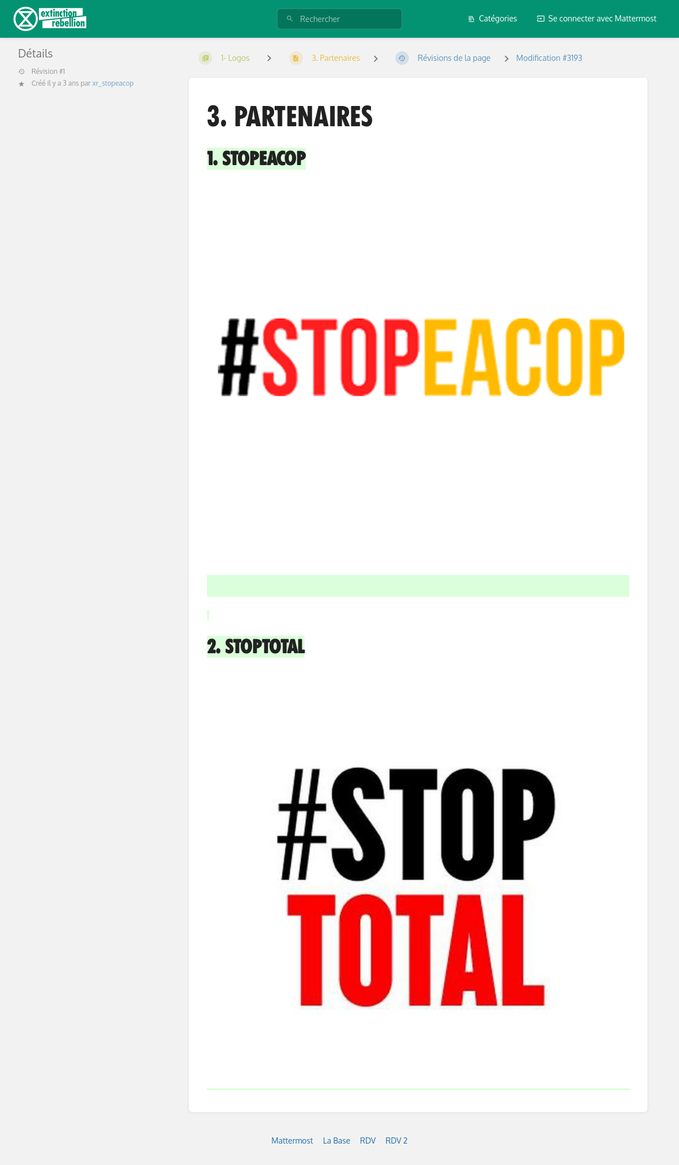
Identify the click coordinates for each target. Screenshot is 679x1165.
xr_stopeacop (113, 83)
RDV (368, 1140)
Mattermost (292, 1140)
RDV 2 (397, 1140)
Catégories (492, 18)
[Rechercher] (290, 19)
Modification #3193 (549, 58)
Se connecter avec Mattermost (596, 18)
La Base (336, 1140)
